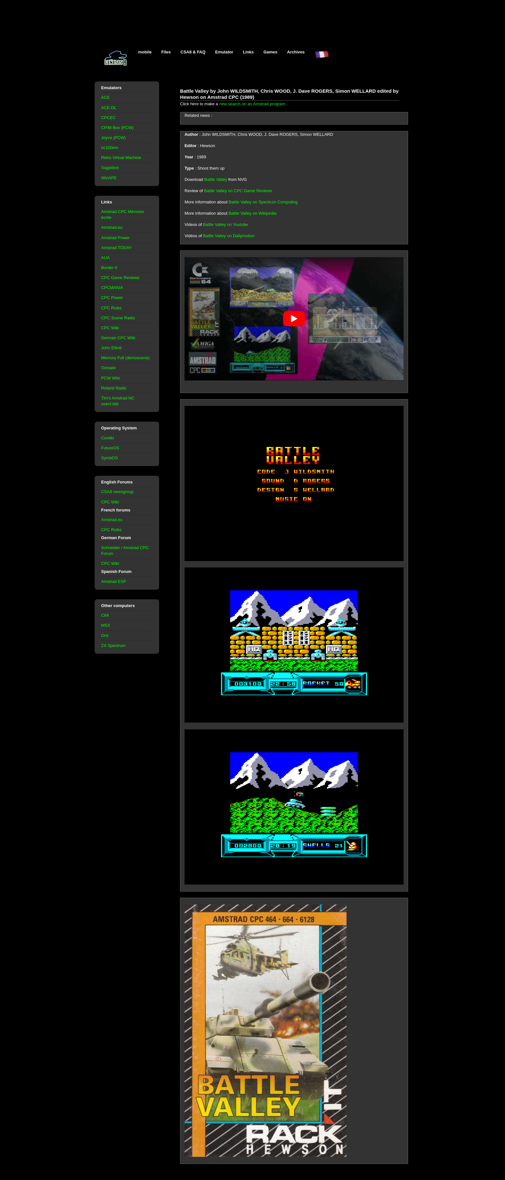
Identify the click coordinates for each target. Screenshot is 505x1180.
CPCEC (108, 117)
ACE (105, 97)
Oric (105, 635)
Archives (296, 52)
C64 (105, 615)
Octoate (108, 367)
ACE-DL (109, 107)
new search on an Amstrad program (252, 103)
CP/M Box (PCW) (117, 127)
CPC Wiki (110, 327)
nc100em (109, 147)
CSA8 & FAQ (192, 52)
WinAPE (109, 177)
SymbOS (109, 457)
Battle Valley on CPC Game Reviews (238, 190)
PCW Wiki (110, 378)
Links (248, 52)
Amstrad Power (115, 237)
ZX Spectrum (113, 645)
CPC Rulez (111, 307)
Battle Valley (215, 179)
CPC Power (112, 297)
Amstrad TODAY (116, 247)
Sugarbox (110, 167)
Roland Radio (114, 388)
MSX (105, 625)
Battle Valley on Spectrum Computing (263, 202)
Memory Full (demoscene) (125, 357)
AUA (105, 257)
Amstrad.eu (111, 227)
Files (166, 52)
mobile (145, 52)
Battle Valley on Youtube (225, 224)
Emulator (224, 52)
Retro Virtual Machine (121, 157)
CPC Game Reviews (120, 277)
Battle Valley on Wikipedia (253, 213)
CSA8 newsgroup (117, 491)
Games (270, 52)
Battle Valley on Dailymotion (228, 235)
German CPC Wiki (118, 337)
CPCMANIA (112, 287)
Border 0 (109, 267)
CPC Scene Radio (118, 317)
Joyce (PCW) (113, 137)
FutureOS (110, 447)
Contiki (107, 437)
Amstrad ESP (113, 581)
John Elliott (111, 347)
